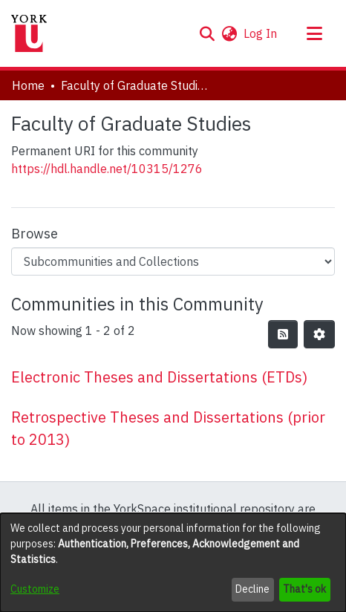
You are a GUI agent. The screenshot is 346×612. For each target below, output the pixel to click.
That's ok (304, 589)
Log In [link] (261, 33)
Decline (252, 589)
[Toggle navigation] (314, 33)
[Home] (29, 33)
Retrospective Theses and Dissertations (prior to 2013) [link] (168, 428)
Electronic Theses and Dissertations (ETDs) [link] (159, 377)
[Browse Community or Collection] (173, 261)
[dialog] (173, 562)
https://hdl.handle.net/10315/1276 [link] (107, 168)
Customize (34, 589)
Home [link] (28, 85)
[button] (207, 33)
